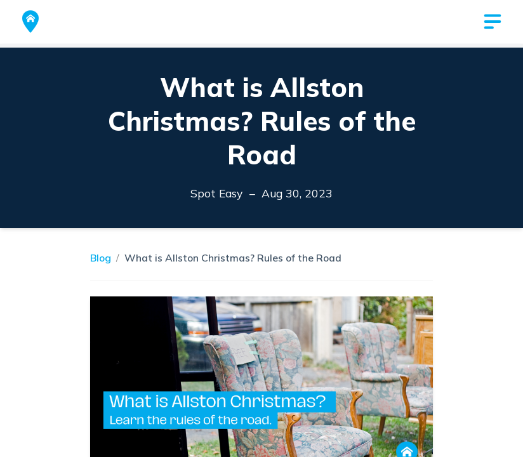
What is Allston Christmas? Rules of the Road (232, 257)
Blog (100, 257)
